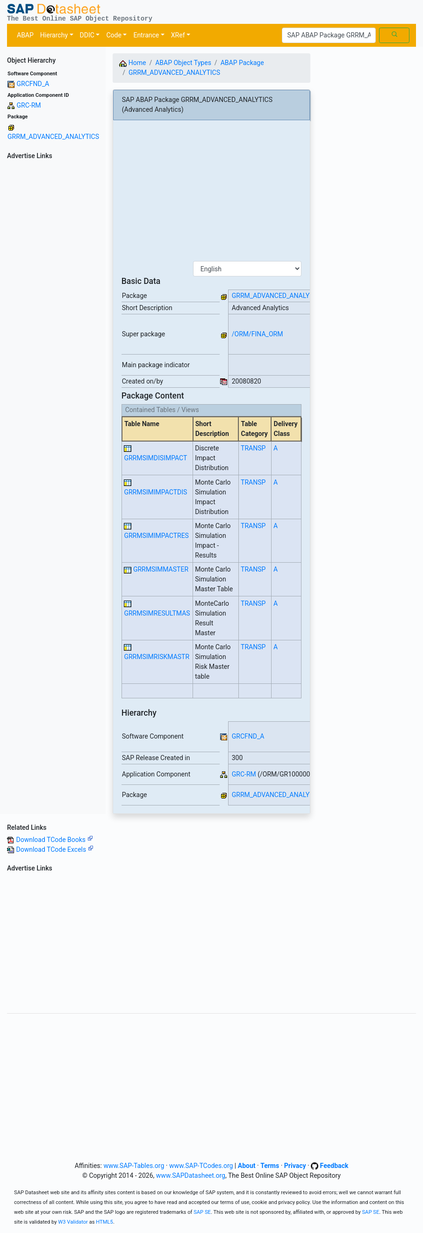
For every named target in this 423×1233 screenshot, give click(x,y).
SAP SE (202, 1212)
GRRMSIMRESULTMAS (157, 613)
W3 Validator (73, 1222)
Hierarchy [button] (54, 35)
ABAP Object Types (183, 62)
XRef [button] (178, 35)
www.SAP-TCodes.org (201, 1165)
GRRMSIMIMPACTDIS (155, 492)
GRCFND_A (32, 83)
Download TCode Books (54, 839)
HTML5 (104, 1222)
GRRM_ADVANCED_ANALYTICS (53, 136)
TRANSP (253, 448)
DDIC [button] (87, 35)
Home (132, 62)
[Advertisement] (53, 303)
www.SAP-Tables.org (133, 1165)
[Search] (329, 36)
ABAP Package (242, 62)
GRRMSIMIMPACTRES (156, 535)
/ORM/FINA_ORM (257, 334)
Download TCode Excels (54, 849)
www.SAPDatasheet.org (190, 1175)
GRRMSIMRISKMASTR (156, 656)
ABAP (25, 35)
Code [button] (113, 35)
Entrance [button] (146, 35)
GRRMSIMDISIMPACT (155, 458)
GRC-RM (28, 105)
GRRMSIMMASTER (160, 569)
